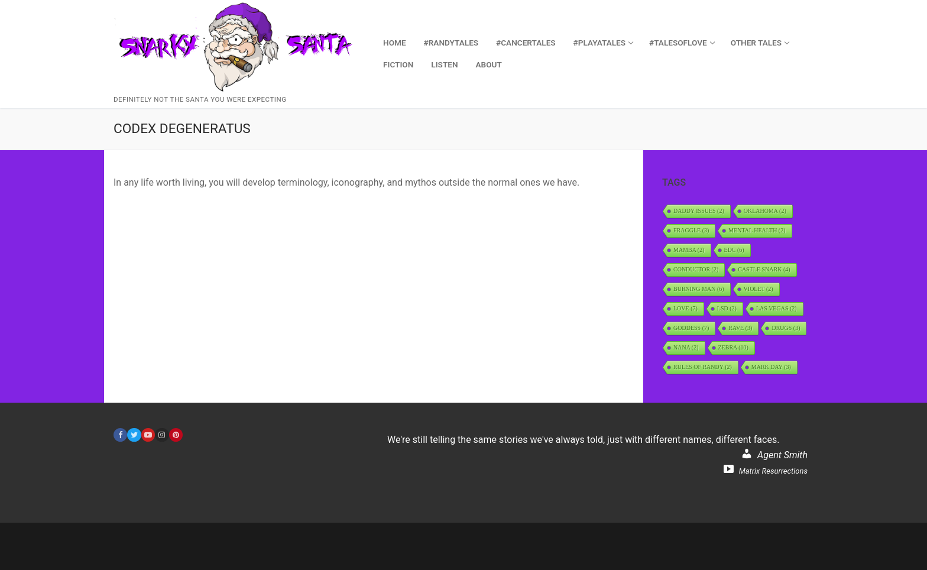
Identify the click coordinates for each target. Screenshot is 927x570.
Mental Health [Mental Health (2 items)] (756, 230)
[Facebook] (120, 435)
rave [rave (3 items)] (740, 328)
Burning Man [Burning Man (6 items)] (698, 289)
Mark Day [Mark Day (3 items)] (771, 367)
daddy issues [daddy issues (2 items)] (698, 211)
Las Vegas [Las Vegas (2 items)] (776, 308)
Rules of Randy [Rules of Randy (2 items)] (702, 367)
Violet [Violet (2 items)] (758, 289)
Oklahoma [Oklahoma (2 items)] (765, 211)
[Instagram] (161, 435)
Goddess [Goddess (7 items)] (691, 328)
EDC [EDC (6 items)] (734, 250)
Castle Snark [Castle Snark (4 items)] (764, 269)
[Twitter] (134, 435)
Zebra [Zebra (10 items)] (733, 347)
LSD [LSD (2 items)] (727, 308)
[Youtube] (148, 435)
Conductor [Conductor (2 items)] (695, 269)
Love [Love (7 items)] (685, 308)
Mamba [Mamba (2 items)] (689, 250)
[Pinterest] (176, 435)
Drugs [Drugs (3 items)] (786, 328)
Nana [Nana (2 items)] (686, 347)
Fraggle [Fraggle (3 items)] (691, 230)
